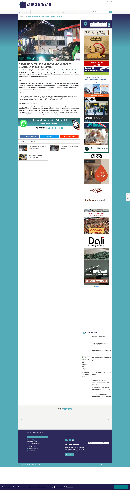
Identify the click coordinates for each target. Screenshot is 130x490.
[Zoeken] (110, 12)
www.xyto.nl (32, 474)
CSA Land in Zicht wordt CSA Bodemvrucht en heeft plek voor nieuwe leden (100, 387)
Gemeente (41, 12)
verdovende (55, 70)
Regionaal (47, 12)
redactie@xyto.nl (33, 471)
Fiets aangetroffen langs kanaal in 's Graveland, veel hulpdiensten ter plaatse (101, 364)
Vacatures (70, 12)
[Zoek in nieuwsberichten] (101, 12)
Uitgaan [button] (63, 12)
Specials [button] (54, 12)
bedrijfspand (62, 70)
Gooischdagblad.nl (39, 4)
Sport (59, 12)
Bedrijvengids (34, 12)
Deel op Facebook (29, 136)
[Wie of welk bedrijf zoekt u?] (98, 25)
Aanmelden (69, 478)
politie (50, 70)
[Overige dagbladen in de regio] (98, 466)
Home (21, 16)
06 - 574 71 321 (55, 128)
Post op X (49, 136)
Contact (76, 12)
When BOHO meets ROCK (98, 336)
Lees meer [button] (69, 487)
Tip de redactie (69, 136)
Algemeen (27, 12)
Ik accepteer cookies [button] (121, 487)
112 (23, 12)
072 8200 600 (32, 469)
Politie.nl (77, 70)
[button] (20, 443)
